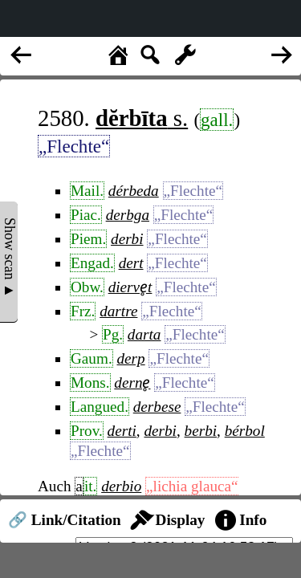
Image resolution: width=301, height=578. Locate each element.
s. (142, 118)
